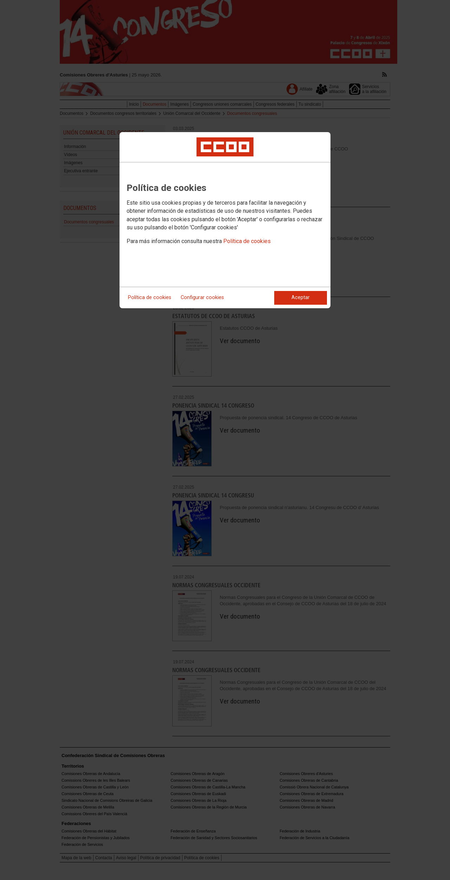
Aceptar (300, 297)
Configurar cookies (202, 297)
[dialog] (225, 220)
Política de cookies (247, 241)
